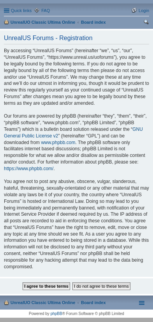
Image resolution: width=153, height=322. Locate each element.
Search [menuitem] (146, 23)
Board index (93, 22)
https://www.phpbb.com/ (28, 168)
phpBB (56, 313)
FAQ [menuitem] (45, 10)
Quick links (21, 10)
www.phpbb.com (58, 142)
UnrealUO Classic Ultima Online (43, 22)
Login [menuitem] (144, 10)
